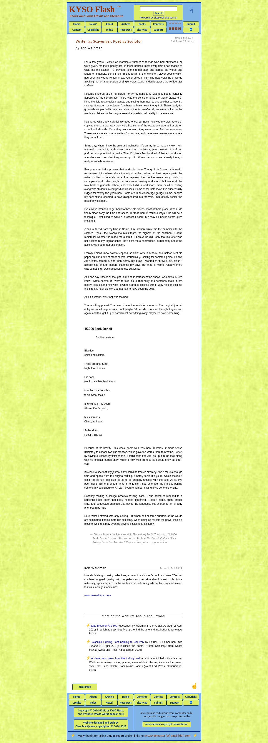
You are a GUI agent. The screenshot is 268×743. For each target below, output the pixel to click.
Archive (125, 24)
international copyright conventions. (166, 724)
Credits (77, 702)
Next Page (85, 686)
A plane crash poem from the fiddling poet (115, 658)
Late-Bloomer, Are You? (104, 625)
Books (142, 24)
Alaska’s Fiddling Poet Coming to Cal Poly (118, 642)
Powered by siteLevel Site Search (158, 17)
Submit (191, 24)
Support (158, 29)
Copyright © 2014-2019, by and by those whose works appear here (101, 712)
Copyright (93, 29)
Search (159, 13)
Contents (158, 24)
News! (93, 24)
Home (76, 24)
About (109, 24)
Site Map (142, 29)
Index (109, 29)
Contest (76, 29)
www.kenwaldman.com (97, 595)
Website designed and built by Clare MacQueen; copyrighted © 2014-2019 (100, 724)
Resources (126, 29)
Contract (175, 696)
